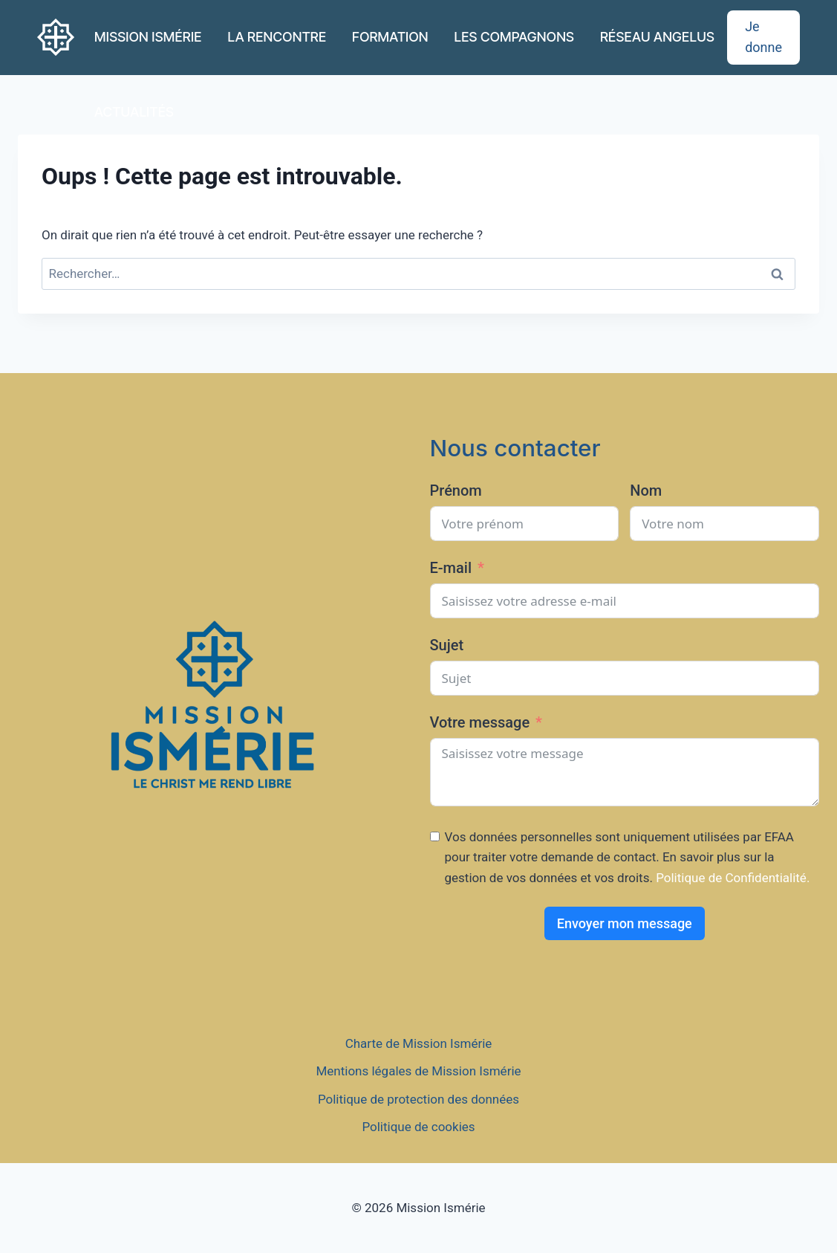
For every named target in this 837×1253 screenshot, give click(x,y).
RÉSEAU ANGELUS (657, 37)
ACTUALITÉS (134, 112)
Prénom (456, 490)
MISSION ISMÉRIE (148, 37)
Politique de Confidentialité (731, 877)
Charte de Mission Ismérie (418, 1043)
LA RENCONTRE (276, 37)
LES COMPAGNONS (515, 37)
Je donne (763, 37)
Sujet (447, 645)
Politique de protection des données (418, 1099)
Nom (646, 490)
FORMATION (390, 37)
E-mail (451, 568)
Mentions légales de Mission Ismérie (418, 1070)
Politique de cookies (418, 1126)
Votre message (480, 722)
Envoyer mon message (624, 923)
